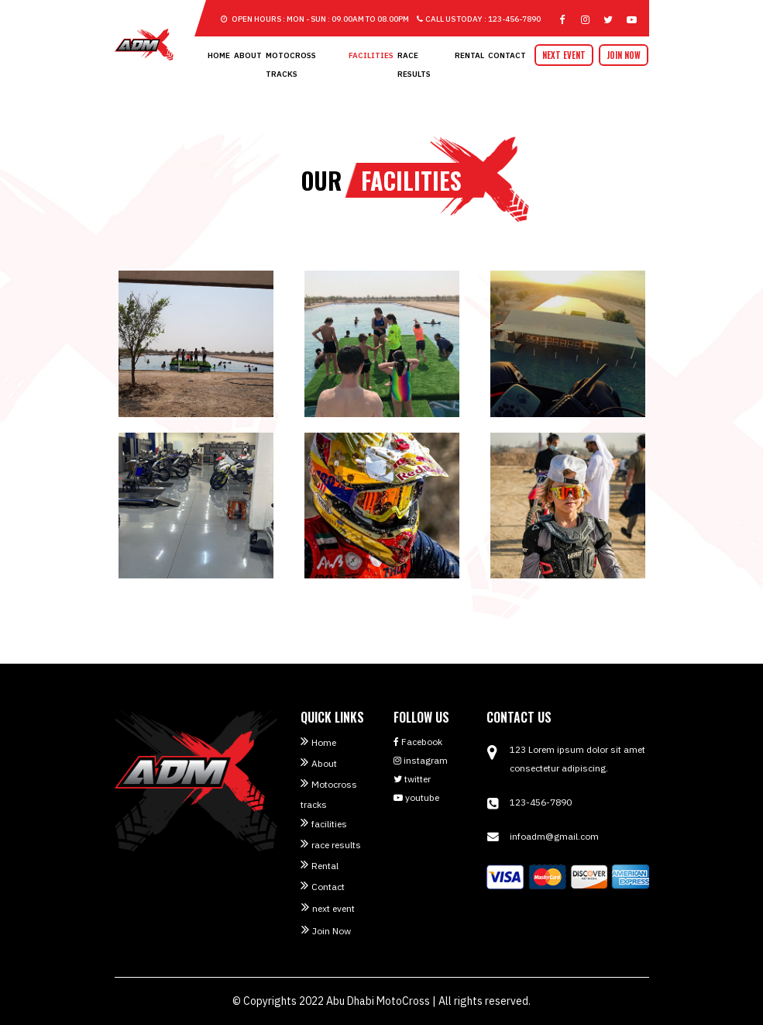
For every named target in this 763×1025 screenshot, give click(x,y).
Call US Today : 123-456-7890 (479, 19)
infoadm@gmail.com (554, 836)
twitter (412, 779)
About (248, 55)
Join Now (624, 55)
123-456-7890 (541, 802)
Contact (507, 55)
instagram (421, 760)
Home (219, 55)
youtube (416, 797)
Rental (469, 55)
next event (564, 55)
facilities (371, 55)
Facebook (418, 741)
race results (336, 845)
